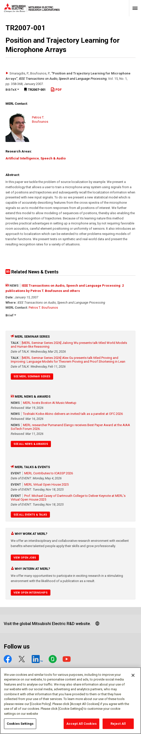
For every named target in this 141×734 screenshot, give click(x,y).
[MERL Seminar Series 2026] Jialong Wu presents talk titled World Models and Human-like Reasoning (69, 344)
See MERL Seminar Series (31, 376)
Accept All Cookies (81, 724)
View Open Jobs (24, 557)
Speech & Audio (53, 158)
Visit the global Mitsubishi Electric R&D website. (47, 623)
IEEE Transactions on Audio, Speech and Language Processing (63, 78)
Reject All (118, 724)
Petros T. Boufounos (43, 307)
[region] (70, 700)
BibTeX (12, 89)
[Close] (133, 675)
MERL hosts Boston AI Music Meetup (49, 403)
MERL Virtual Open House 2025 (46, 484)
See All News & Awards (30, 444)
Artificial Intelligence (22, 158)
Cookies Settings (20, 724)
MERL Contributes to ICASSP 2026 (48, 473)
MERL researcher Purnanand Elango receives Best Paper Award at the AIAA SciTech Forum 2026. (70, 427)
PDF (56, 89)
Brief (10, 315)
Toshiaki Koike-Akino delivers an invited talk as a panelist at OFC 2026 (73, 414)
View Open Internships (30, 592)
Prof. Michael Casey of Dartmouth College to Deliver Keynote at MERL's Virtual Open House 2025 (68, 497)
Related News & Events (31, 271)
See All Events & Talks (30, 514)
